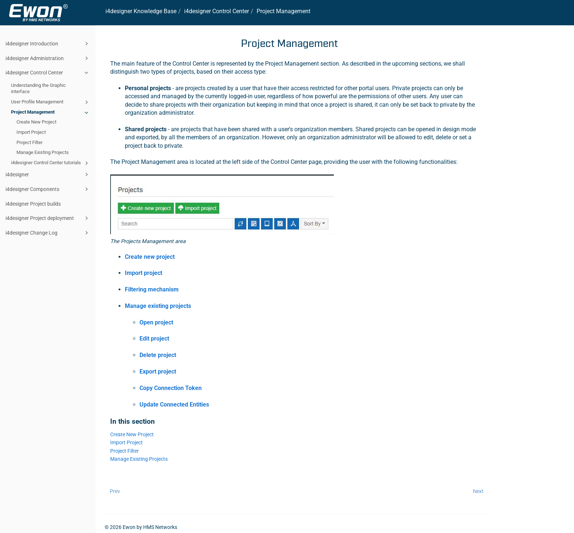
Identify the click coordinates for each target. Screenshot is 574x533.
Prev (115, 491)
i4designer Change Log (47, 233)
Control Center (216, 11)
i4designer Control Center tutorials (50, 163)
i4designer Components (47, 189)
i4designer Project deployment (47, 218)
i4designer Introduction (47, 44)
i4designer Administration (47, 58)
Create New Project (36, 122)
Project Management (50, 113)
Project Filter (29, 142)
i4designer (47, 174)
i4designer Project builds (33, 204)
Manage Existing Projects (42, 152)
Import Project (31, 132)
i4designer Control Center (47, 73)
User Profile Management (50, 102)
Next (478, 491)
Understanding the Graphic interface (38, 88)
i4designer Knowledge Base (140, 11)
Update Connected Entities (174, 404)
